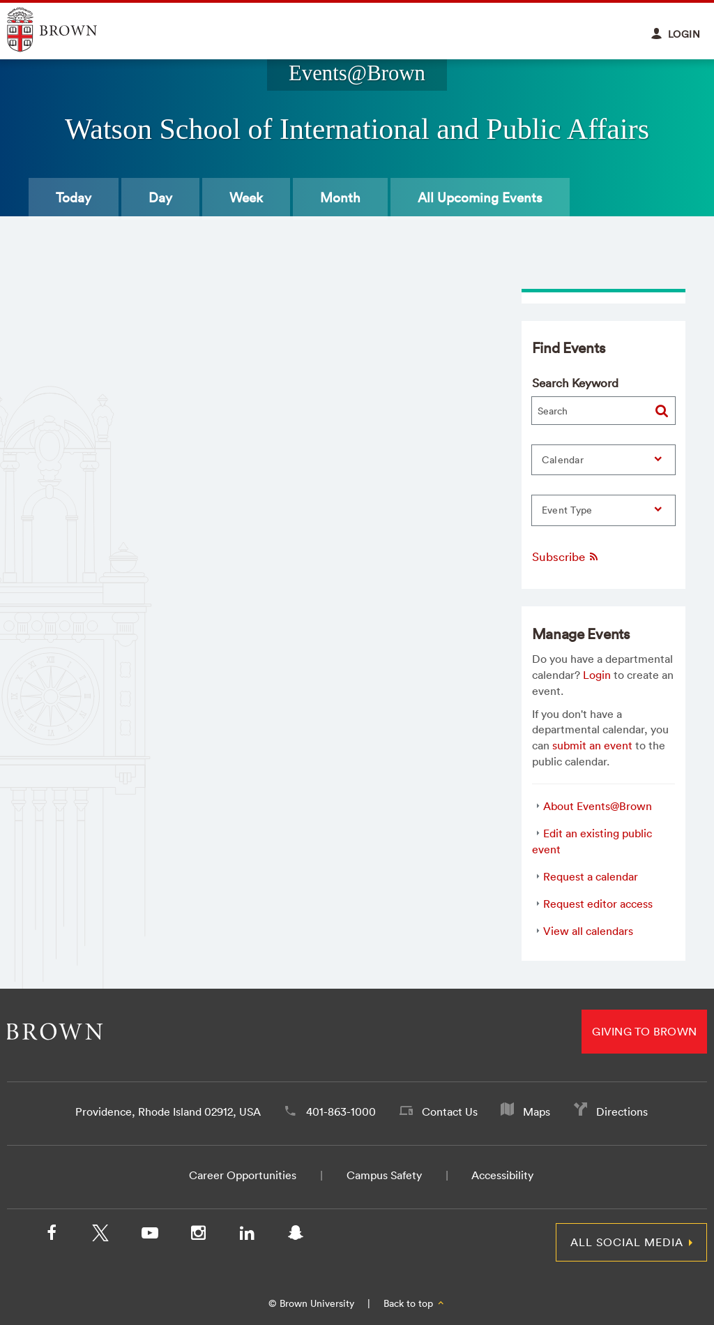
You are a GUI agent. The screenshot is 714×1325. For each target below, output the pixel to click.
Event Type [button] (567, 510)
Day (160, 197)
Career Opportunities (242, 1175)
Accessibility (502, 1175)
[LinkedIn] (246, 1236)
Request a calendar (590, 876)
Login (597, 675)
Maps (536, 1111)
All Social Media (626, 1242)
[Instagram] (198, 1236)
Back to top (414, 1303)
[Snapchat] (295, 1236)
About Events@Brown (597, 806)
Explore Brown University (68, 29)
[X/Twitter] (100, 1236)
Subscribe (566, 556)
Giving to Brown (644, 1031)
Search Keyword (575, 382)
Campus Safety (384, 1175)
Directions (622, 1111)
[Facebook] (51, 1236)
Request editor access (598, 904)
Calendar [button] (563, 460)
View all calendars (588, 931)
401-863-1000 (341, 1111)
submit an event (592, 745)
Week (246, 197)
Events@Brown (356, 73)
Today (73, 197)
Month (340, 197)
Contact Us (450, 1111)
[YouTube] (149, 1236)
